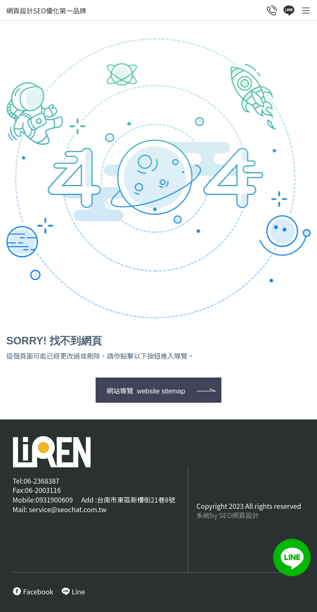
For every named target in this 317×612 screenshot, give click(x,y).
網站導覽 (146, 390)
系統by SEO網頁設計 (228, 515)
